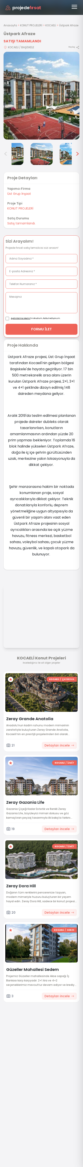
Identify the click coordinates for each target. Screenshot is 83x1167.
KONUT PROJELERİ (31, 25)
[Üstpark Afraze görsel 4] (12, 154)
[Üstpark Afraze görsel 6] (71, 154)
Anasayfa (10, 25)
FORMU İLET (41, 329)
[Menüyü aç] (74, 7)
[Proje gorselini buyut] (41, 96)
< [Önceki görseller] (6, 154)
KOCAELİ (50, 25)
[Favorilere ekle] (10, 679)
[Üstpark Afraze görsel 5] (42, 154)
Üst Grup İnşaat (19, 194)
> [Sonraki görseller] (77, 154)
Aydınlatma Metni (20, 318)
